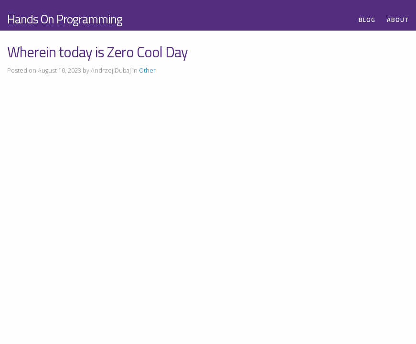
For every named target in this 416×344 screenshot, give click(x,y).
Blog (367, 19)
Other (147, 70)
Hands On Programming (64, 19)
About (398, 19)
